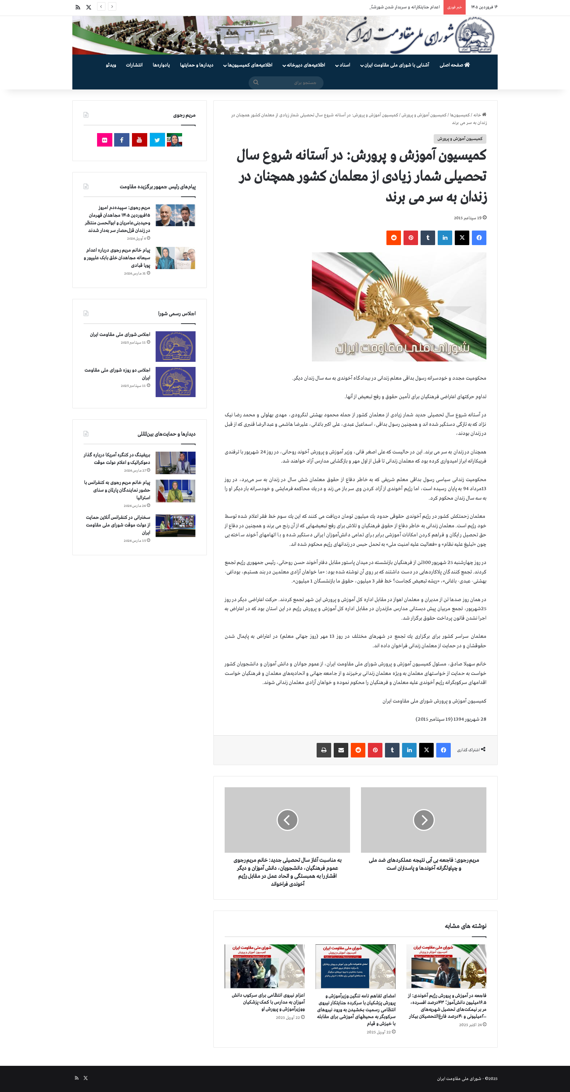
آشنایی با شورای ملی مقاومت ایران (397, 65)
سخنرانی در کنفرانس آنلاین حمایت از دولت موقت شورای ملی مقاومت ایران (118, 525)
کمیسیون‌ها (460, 115)
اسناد (345, 65)
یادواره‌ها (161, 65)
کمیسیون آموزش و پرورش (424, 115)
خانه (479, 115)
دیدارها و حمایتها (196, 65)
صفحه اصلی (454, 65)
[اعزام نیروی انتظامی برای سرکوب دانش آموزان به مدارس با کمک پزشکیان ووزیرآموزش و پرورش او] (265, 966)
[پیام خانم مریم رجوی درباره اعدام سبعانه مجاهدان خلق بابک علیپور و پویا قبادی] (176, 258)
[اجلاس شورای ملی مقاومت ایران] (176, 346)
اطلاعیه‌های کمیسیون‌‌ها (250, 65)
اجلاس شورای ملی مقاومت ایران (120, 335)
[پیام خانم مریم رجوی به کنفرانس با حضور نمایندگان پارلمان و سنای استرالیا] (176, 491)
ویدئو (111, 65)
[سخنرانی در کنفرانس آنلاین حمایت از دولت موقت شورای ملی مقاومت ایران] (176, 525)
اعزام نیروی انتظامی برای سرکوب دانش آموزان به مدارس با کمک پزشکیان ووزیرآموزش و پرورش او (268, 1002)
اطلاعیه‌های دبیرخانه (306, 65)
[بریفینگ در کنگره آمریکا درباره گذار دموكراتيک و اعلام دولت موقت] (176, 463)
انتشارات (134, 65)
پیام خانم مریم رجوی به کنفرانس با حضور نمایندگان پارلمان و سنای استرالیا (117, 490)
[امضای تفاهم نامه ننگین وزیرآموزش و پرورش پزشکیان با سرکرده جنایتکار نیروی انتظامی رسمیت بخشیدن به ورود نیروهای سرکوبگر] (356, 966)
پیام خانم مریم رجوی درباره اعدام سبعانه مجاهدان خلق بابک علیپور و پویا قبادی (117, 258)
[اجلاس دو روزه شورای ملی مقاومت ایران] (176, 382)
